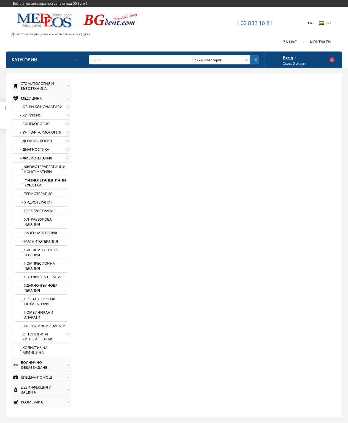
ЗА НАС (290, 41)
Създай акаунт (295, 63)
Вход (288, 57)
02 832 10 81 (257, 23)
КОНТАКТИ (320, 41)
